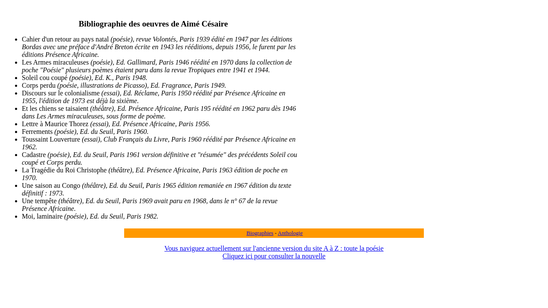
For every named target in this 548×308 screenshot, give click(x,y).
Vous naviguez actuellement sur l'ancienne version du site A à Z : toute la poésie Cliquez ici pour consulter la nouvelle (274, 252)
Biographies (260, 233)
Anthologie (290, 233)
